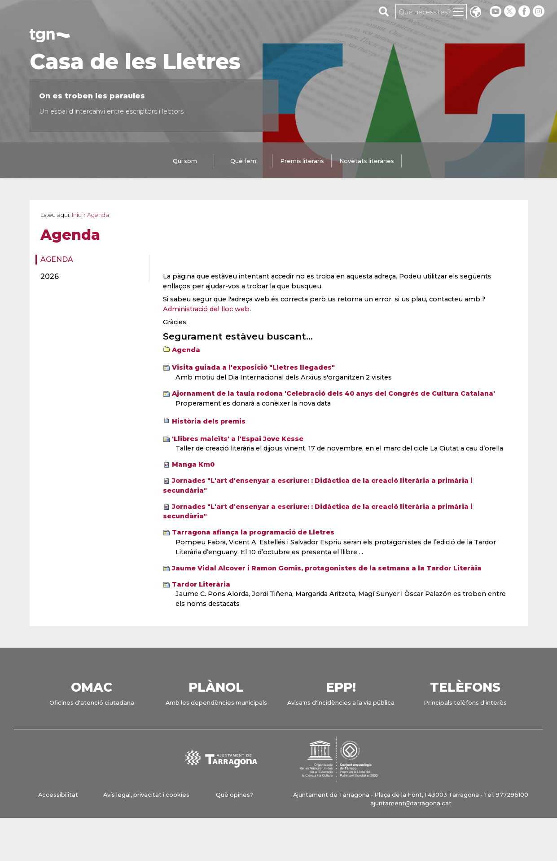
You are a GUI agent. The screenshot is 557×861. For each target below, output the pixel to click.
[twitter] (511, 11)
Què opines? (234, 794)
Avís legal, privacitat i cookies (146, 794)
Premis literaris (302, 161)
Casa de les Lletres (135, 62)
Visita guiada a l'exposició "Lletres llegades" (253, 367)
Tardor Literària (201, 584)
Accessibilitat (58, 794)
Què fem (243, 161)
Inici (77, 215)
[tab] (185, 161)
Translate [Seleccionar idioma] (475, 13)
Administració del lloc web (206, 309)
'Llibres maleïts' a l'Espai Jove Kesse (237, 439)
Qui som (185, 161)
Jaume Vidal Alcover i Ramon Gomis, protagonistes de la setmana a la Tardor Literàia (327, 568)
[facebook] (525, 11)
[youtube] (495, 11)
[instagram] (539, 11)
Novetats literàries (366, 161)
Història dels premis (209, 421)
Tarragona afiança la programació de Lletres (253, 532)
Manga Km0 (193, 464)
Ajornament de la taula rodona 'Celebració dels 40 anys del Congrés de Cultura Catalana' (333, 393)
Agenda (56, 259)
